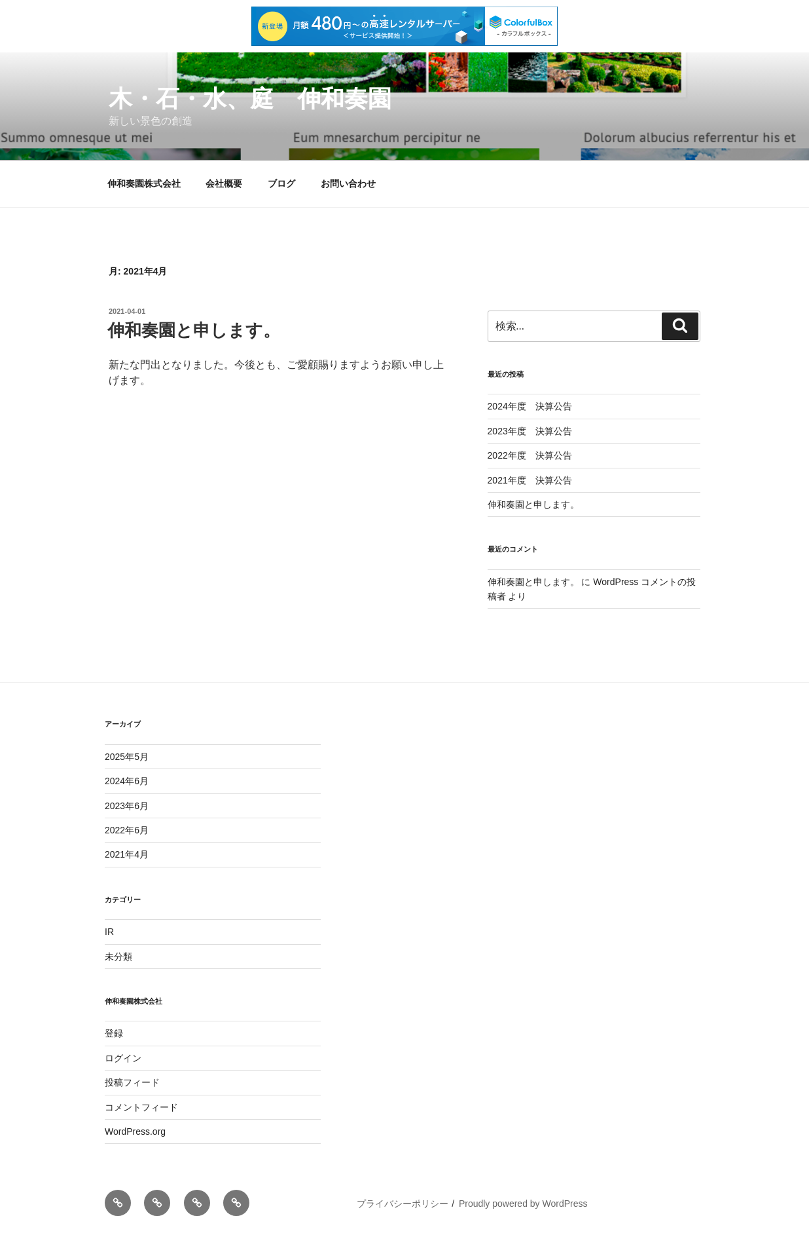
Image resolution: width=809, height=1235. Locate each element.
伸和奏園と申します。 (193, 330)
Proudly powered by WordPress (523, 1203)
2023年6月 (127, 806)
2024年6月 (127, 781)
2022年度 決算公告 (530, 455)
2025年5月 (127, 756)
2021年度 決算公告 (530, 480)
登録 (114, 1033)
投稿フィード (132, 1082)
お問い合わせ (348, 183)
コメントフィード (141, 1107)
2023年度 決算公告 (530, 431)
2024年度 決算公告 (530, 406)
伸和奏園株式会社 (144, 183)
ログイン (123, 1058)
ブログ (281, 183)
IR (109, 931)
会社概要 (224, 183)
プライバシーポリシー (402, 1203)
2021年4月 (127, 854)
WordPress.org (135, 1131)
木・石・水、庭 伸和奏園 (250, 98)
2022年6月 (127, 830)
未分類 (118, 956)
